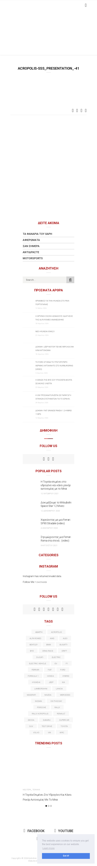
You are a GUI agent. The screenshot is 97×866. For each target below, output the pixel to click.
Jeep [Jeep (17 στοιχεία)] (51, 682)
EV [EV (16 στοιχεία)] (56, 663)
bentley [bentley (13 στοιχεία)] (34, 645)
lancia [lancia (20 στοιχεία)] (59, 689)
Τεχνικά (36, 790)
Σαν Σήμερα (31, 246)
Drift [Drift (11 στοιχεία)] (64, 651)
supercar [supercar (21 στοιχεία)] (64, 720)
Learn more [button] (48, 848)
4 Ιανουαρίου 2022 (49, 528)
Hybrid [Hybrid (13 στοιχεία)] (65, 676)
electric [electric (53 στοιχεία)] (56, 657)
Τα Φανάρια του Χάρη (37, 233)
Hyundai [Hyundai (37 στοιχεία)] (36, 682)
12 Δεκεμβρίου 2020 (50, 511)
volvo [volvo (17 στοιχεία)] (36, 732)
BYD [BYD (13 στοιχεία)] (32, 651)
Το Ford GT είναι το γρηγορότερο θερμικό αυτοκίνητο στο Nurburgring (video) (54, 365)
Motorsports (33, 258)
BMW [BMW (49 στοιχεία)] (48, 645)
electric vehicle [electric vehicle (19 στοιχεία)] (37, 663)
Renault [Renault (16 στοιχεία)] (61, 714)
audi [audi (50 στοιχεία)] (65, 638)
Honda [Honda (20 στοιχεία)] (50, 676)
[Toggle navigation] (85, 5)
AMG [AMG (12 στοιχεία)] (52, 638)
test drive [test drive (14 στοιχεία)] (47, 726)
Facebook (34, 831)
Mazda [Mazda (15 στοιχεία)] (48, 695)
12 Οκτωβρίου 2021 (49, 493)
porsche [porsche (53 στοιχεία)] (41, 707)
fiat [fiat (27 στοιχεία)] (50, 670)
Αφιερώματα (31, 240)
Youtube (64, 831)
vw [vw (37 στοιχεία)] (49, 732)
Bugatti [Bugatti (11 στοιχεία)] (63, 645)
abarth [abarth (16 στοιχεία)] (38, 632)
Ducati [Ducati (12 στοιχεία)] (39, 657)
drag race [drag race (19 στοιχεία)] (47, 651)
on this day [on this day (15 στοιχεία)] (56, 701)
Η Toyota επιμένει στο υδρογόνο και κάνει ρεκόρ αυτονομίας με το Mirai (56, 485)
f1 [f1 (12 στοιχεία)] (67, 663)
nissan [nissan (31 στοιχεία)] (38, 701)
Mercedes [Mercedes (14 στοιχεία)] (65, 695)
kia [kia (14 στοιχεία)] (63, 682)
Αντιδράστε (31, 252)
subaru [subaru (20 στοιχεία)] (47, 720)
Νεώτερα (27, 790)
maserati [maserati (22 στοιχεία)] (31, 695)
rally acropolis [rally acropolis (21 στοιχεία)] (40, 714)
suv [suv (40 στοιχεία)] (31, 726)
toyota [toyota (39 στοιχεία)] (64, 726)
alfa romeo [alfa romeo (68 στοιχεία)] (35, 638)
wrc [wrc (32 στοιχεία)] (62, 732)
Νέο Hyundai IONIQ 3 (44, 331)
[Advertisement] (48, 32)
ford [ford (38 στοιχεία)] (62, 670)
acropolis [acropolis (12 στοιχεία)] (56, 632)
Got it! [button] (66, 856)
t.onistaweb (41, 582)
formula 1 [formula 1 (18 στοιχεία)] (33, 676)
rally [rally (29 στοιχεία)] (57, 707)
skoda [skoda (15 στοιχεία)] (31, 720)
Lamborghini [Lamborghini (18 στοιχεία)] (40, 689)
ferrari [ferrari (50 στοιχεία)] (35, 670)
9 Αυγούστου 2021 (49, 545)
